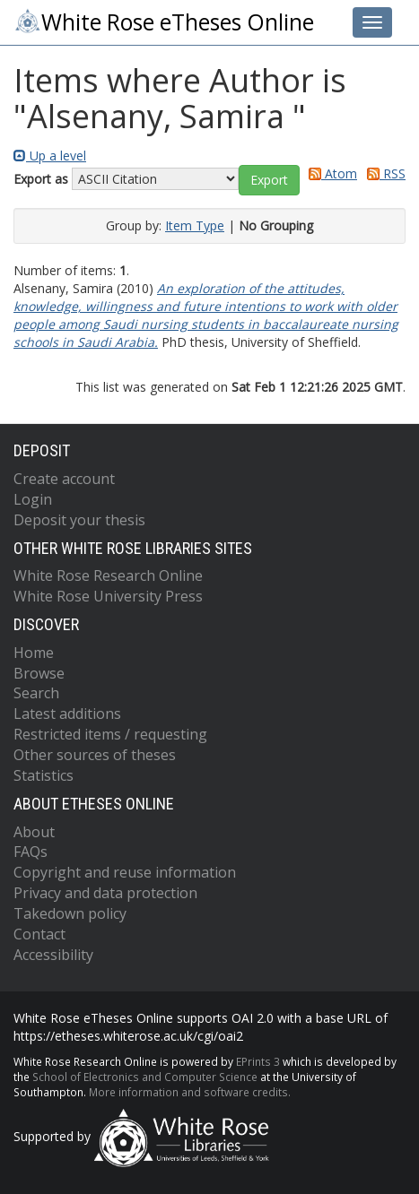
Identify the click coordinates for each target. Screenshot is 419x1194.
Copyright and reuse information (124, 872)
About (34, 832)
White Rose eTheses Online (163, 22)
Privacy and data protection (105, 893)
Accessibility (53, 955)
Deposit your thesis (79, 520)
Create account (64, 479)
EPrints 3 (258, 1061)
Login (32, 499)
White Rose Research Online (108, 575)
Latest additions (67, 713)
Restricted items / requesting (110, 734)
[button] (269, 180)
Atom (329, 173)
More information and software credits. (190, 1092)
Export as (40, 178)
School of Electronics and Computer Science (145, 1076)
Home (33, 652)
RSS (383, 173)
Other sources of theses (94, 755)
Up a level (49, 155)
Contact (39, 934)
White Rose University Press (108, 596)
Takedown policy (70, 913)
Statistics (43, 775)
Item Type (194, 225)
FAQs (30, 851)
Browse (39, 673)
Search (36, 693)
